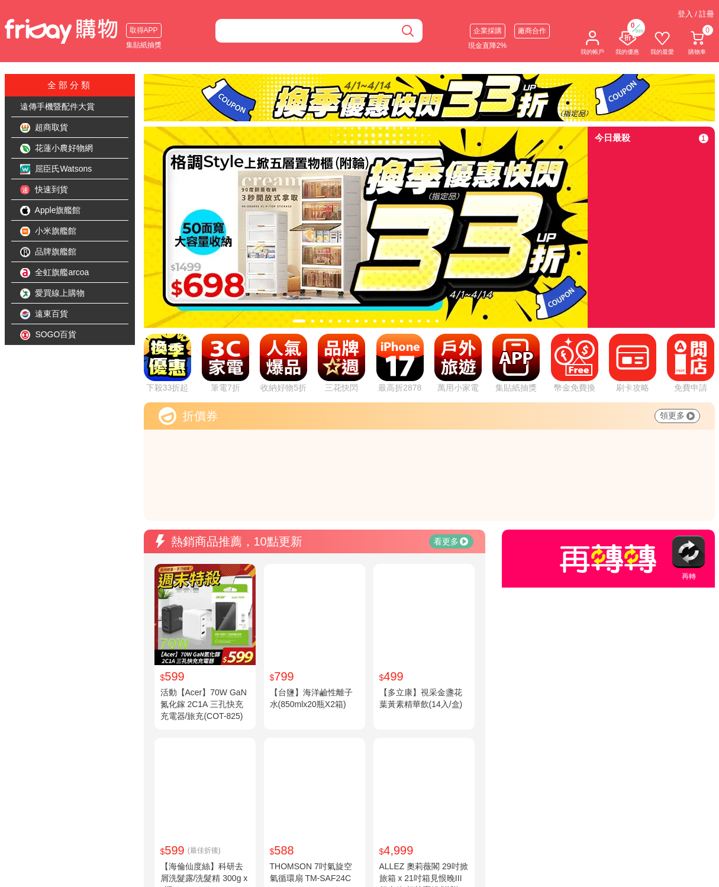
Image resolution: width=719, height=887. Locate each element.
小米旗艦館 (48, 231)
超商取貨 (44, 127)
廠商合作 (532, 31)
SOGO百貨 (48, 335)
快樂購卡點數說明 (397, 874)
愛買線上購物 (52, 293)
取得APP (144, 30)
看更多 (451, 411)
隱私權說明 (291, 874)
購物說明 (382, 861)
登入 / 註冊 (696, 13)
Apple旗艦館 (50, 210)
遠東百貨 (44, 314)
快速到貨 (44, 190)
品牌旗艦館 (48, 252)
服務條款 (287, 861)
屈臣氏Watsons (56, 169)
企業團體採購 (485, 874)
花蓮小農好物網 (56, 148)
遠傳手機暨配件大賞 (57, 106)
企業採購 (487, 31)
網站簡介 (193, 861)
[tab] (299, 321)
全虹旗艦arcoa (54, 272)
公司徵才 (193, 874)
